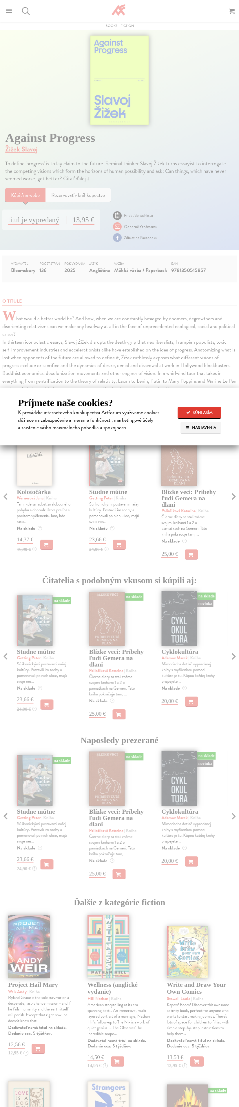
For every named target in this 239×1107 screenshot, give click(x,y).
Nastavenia (201, 428)
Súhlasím (199, 413)
